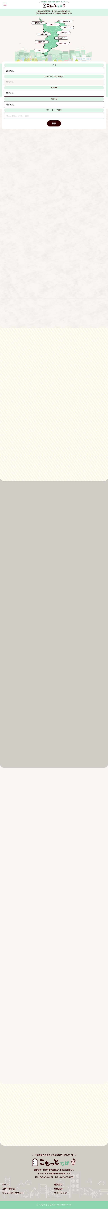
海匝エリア (67, 28)
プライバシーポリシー (12, 1193)
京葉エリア (43, 34)
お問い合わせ (8, 1188)
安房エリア (41, 50)
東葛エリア (38, 23)
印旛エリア (53, 25)
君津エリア (41, 42)
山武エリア (63, 33)
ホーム (5, 1184)
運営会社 (58, 1184)
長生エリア (61, 38)
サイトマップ (60, 1193)
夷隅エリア (62, 43)
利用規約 (58, 1188)
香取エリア (66, 21)
